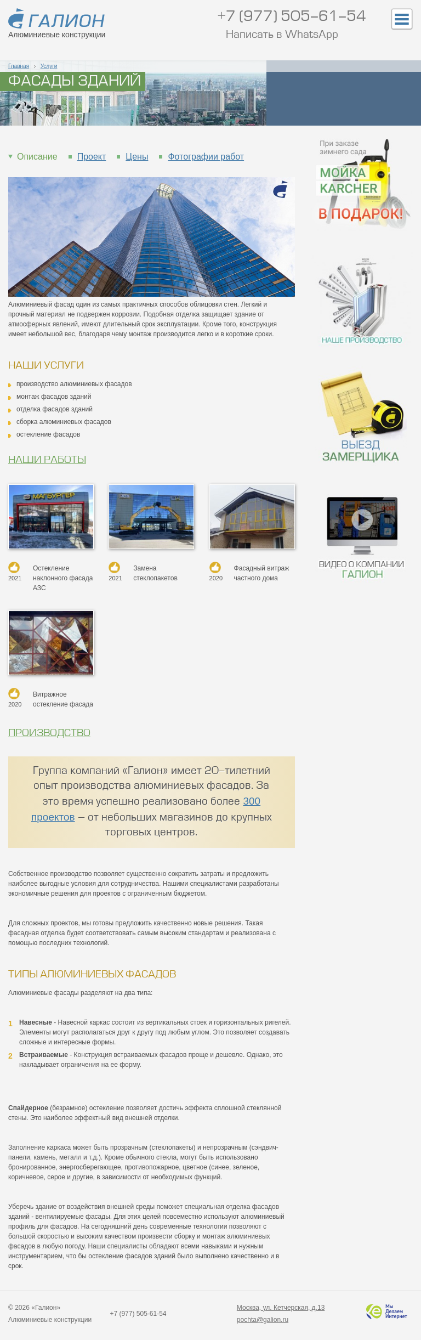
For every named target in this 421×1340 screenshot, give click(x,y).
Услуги (49, 66)
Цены (137, 156)
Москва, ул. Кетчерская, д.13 (281, 1307)
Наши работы (47, 460)
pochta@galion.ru (262, 1320)
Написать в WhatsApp (282, 35)
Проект (91, 156)
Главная (18, 66)
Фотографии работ (206, 156)
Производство (49, 733)
